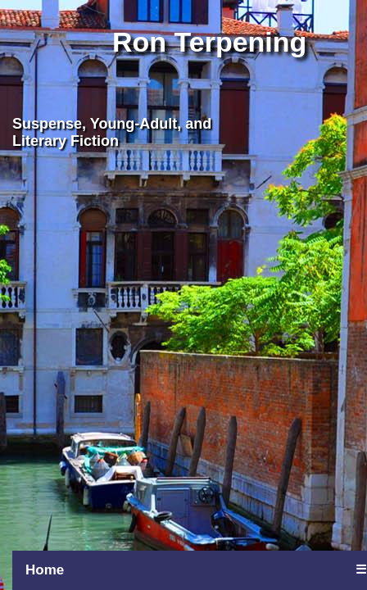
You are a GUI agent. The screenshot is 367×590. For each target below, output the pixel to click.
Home (44, 570)
